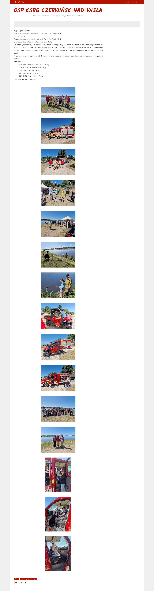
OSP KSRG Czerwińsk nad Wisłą (58, 10)
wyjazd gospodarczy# (28, 579)
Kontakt (135, 2)
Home (126, 2)
